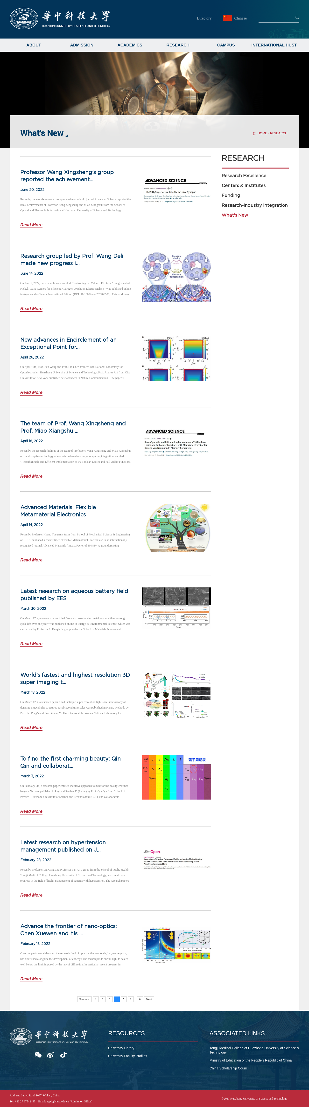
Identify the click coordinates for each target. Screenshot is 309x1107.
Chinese (235, 18)
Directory (204, 18)
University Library (121, 1048)
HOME (262, 133)
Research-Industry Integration (255, 205)
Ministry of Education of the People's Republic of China (251, 1060)
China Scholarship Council (229, 1068)
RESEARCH (177, 45)
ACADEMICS (129, 45)
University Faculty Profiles (127, 1056)
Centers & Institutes (244, 185)
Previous (84, 999)
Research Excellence (244, 175)
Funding (231, 195)
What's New (235, 215)
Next (149, 999)
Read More (31, 224)
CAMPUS (226, 45)
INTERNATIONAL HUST (274, 45)
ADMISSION (81, 45)
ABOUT (33, 45)
